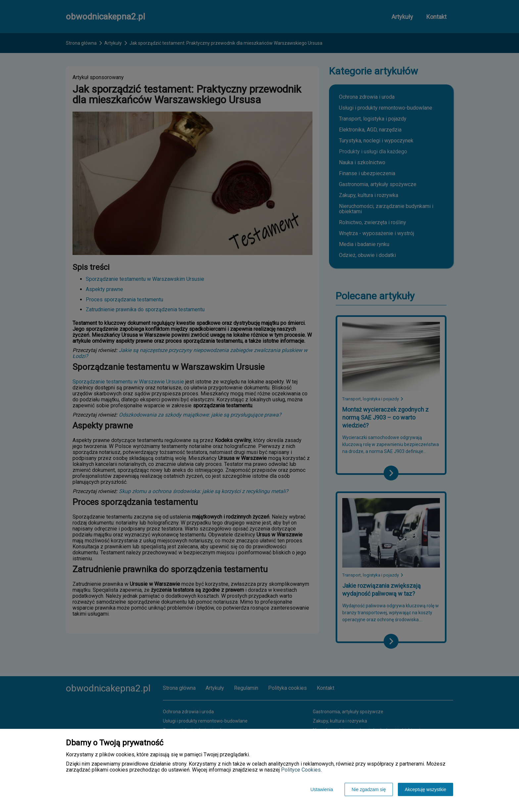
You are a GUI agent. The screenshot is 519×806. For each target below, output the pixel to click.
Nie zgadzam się (369, 789)
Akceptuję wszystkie (425, 789)
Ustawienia (321, 789)
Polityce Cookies (301, 770)
